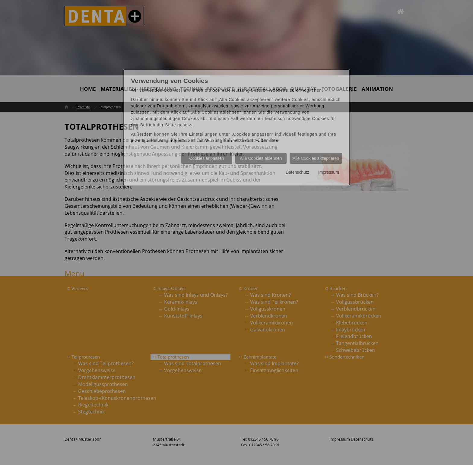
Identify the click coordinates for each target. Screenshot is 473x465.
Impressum (328, 172)
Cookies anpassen (206, 158)
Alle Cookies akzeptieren (316, 158)
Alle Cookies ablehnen (261, 158)
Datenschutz (297, 172)
